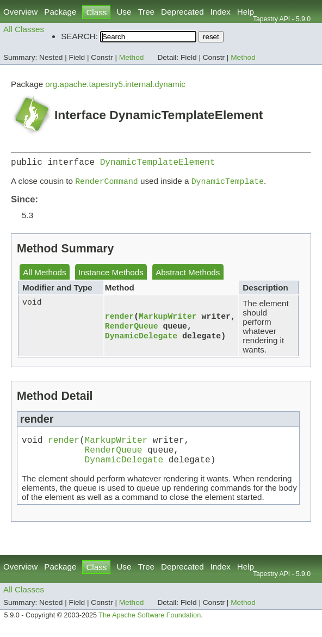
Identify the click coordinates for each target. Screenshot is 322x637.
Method (131, 57)
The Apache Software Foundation (149, 625)
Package (60, 11)
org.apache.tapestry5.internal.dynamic (115, 84)
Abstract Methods (188, 275)
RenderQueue (131, 329)
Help (245, 11)
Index (220, 11)
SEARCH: (79, 36)
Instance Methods (111, 275)
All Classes (23, 29)
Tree (146, 11)
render (119, 318)
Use (123, 11)
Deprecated (182, 11)
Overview (20, 11)
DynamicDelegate (141, 340)
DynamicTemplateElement (157, 164)
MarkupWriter (168, 318)
